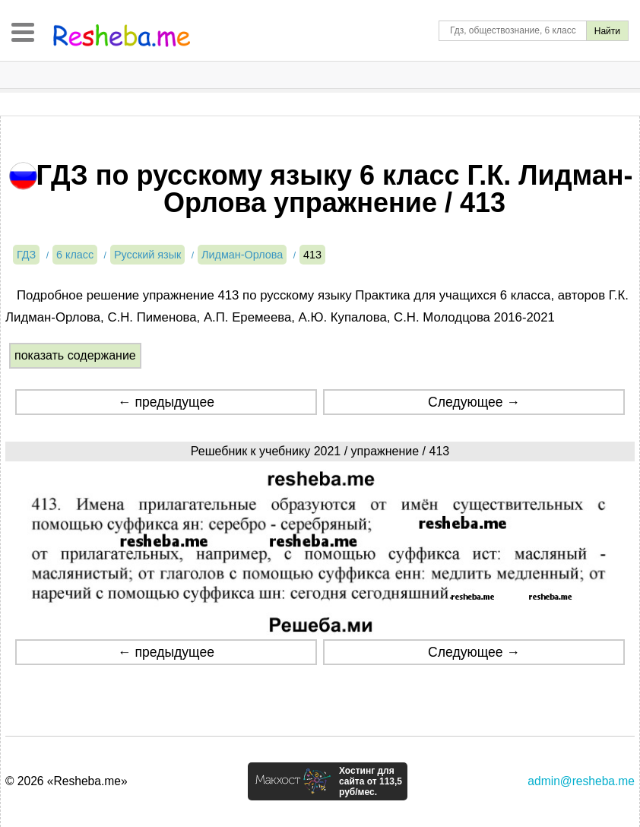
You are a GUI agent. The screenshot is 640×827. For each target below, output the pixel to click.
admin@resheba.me (581, 781)
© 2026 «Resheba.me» (66, 781)
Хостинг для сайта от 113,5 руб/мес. (370, 781)
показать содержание (75, 355)
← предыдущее (166, 402)
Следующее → (474, 402)
